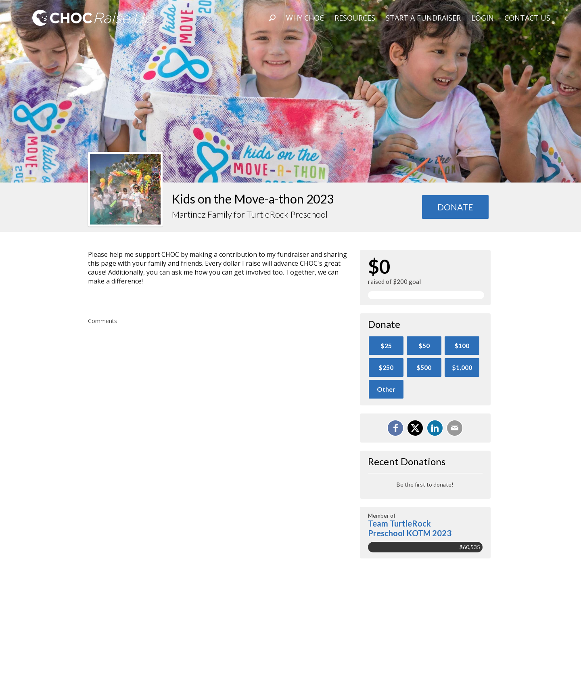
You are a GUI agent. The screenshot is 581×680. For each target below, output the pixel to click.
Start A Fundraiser (423, 18)
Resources (354, 18)
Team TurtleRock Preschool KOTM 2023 (409, 528)
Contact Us (527, 18)
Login (482, 18)
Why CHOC (305, 18)
